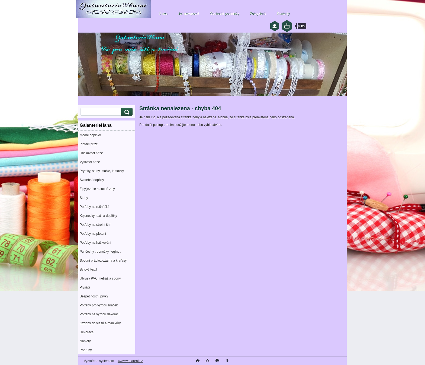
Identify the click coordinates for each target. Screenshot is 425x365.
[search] (126, 112)
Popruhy (86, 350)
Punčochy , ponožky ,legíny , (100, 251)
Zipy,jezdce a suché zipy (97, 189)
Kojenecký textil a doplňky (98, 216)
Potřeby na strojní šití (95, 225)
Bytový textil (88, 269)
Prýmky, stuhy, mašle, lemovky (102, 171)
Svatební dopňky (92, 180)
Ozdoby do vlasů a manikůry (100, 323)
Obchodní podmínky (224, 13)
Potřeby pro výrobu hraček (99, 305)
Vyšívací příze (90, 162)
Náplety (85, 341)
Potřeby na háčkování (95, 243)
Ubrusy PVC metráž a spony (100, 278)
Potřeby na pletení (93, 234)
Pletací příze (89, 144)
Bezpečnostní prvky (94, 296)
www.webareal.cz (130, 361)
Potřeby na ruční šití (94, 207)
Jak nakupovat (188, 13)
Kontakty (283, 13)
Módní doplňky (90, 135)
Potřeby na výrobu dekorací (100, 314)
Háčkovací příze (91, 153)
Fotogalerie (258, 13)
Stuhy (84, 198)
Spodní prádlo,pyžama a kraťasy (103, 260)
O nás (163, 13)
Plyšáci (85, 287)
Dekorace (87, 332)
